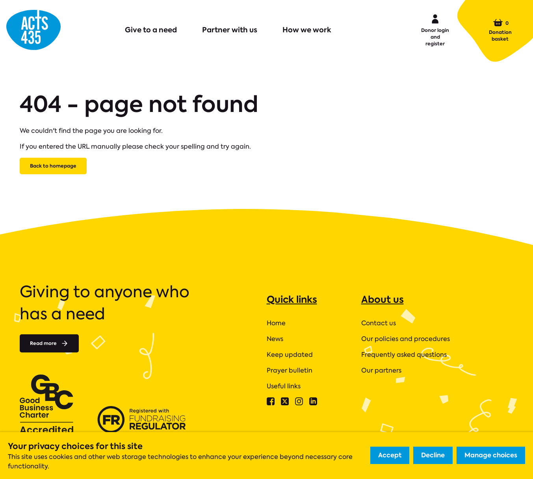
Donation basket (500, 30)
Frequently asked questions (404, 354)
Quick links (292, 299)
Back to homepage (53, 165)
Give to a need (151, 30)
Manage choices (490, 455)
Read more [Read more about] (49, 343)
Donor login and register (435, 30)
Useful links (284, 386)
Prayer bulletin (289, 370)
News (275, 339)
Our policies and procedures (405, 339)
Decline (433, 455)
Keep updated (290, 354)
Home (276, 323)
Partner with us (229, 30)
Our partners (381, 370)
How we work (306, 30)
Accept (389, 455)
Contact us (378, 323)
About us (382, 299)
